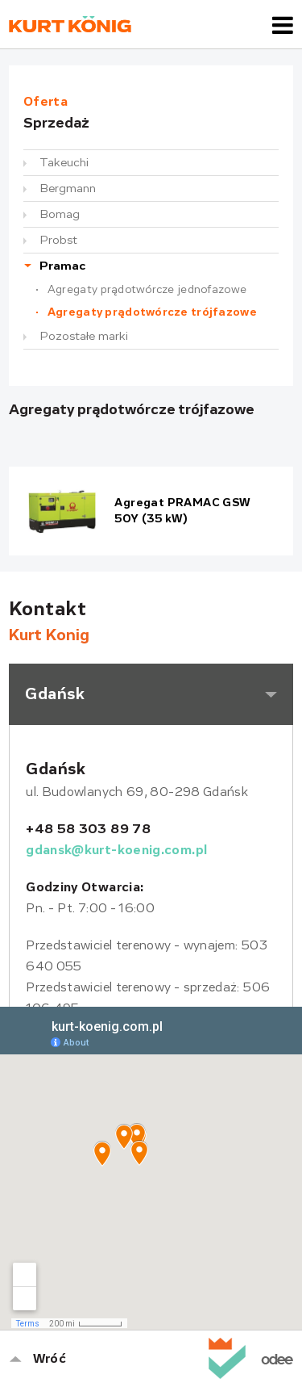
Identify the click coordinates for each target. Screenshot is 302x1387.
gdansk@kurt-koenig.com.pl (116, 850)
